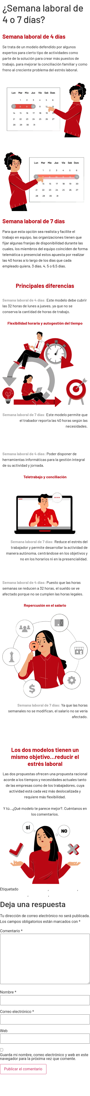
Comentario (11, 931)
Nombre (8, 992)
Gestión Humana (33, 889)
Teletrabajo (38, 895)
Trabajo (56, 895)
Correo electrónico (17, 1012)
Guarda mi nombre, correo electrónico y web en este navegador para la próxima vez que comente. (44, 1057)
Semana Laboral (14, 895)
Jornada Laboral (63, 889)
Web (3, 1031)
